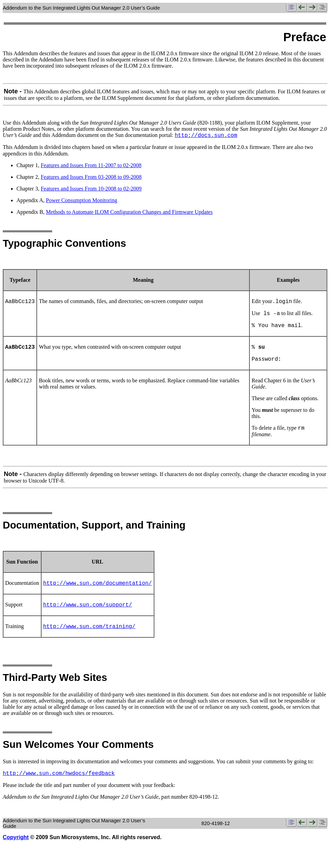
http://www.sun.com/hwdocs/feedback (59, 773)
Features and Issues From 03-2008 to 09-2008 (91, 177)
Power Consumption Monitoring (81, 200)
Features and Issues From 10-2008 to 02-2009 (91, 189)
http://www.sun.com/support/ (87, 605)
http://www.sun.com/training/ (89, 627)
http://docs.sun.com (206, 135)
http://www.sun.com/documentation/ (97, 583)
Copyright (16, 837)
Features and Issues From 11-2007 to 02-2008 (91, 165)
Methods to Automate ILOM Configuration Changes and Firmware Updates (129, 212)
